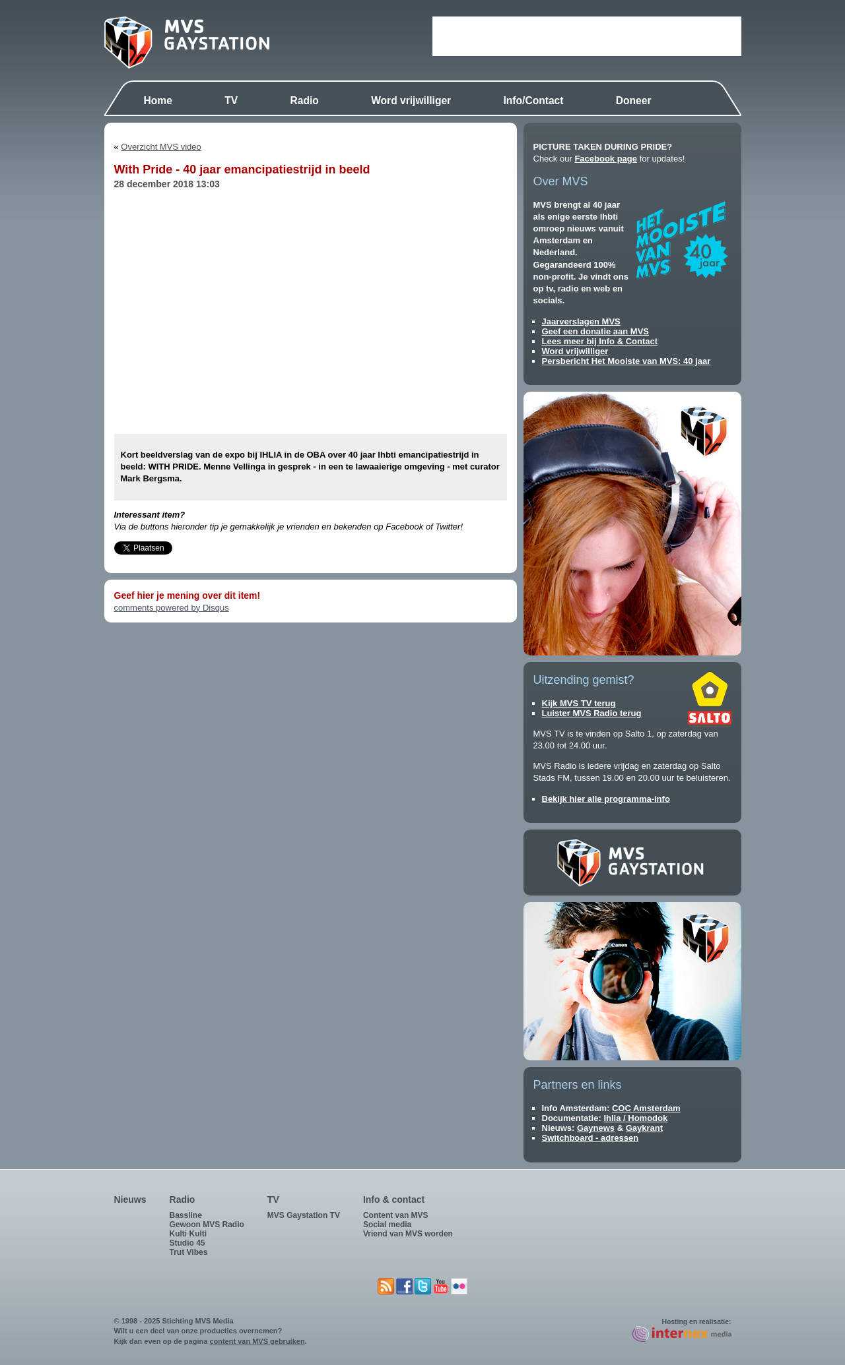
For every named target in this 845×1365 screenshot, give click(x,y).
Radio (304, 100)
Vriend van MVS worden (408, 1233)
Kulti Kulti (188, 1233)
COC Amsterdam (646, 1108)
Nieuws (130, 1199)
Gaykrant (644, 1128)
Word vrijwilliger (411, 100)
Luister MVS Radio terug (592, 713)
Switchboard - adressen (590, 1138)
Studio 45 (187, 1243)
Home (158, 100)
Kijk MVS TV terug (579, 703)
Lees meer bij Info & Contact (600, 341)
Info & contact (393, 1199)
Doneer (634, 100)
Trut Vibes (189, 1252)
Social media (387, 1224)
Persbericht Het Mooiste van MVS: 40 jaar (626, 361)
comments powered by (171, 608)
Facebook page (605, 159)
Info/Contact (534, 100)
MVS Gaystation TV (303, 1215)
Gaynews (596, 1128)
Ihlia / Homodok (635, 1118)
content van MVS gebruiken (256, 1341)
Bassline (186, 1215)
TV (231, 100)
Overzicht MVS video (161, 147)
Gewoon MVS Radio (207, 1224)
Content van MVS (395, 1215)
